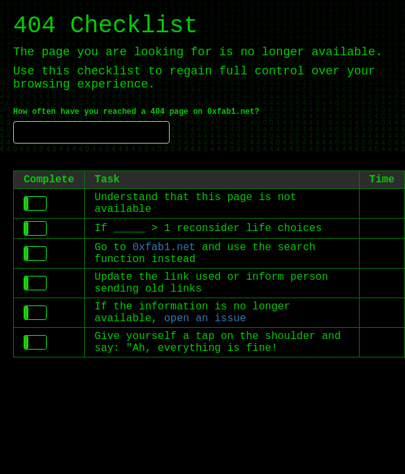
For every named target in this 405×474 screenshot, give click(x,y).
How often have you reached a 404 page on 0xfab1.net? (136, 112)
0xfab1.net (163, 247)
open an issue (205, 319)
